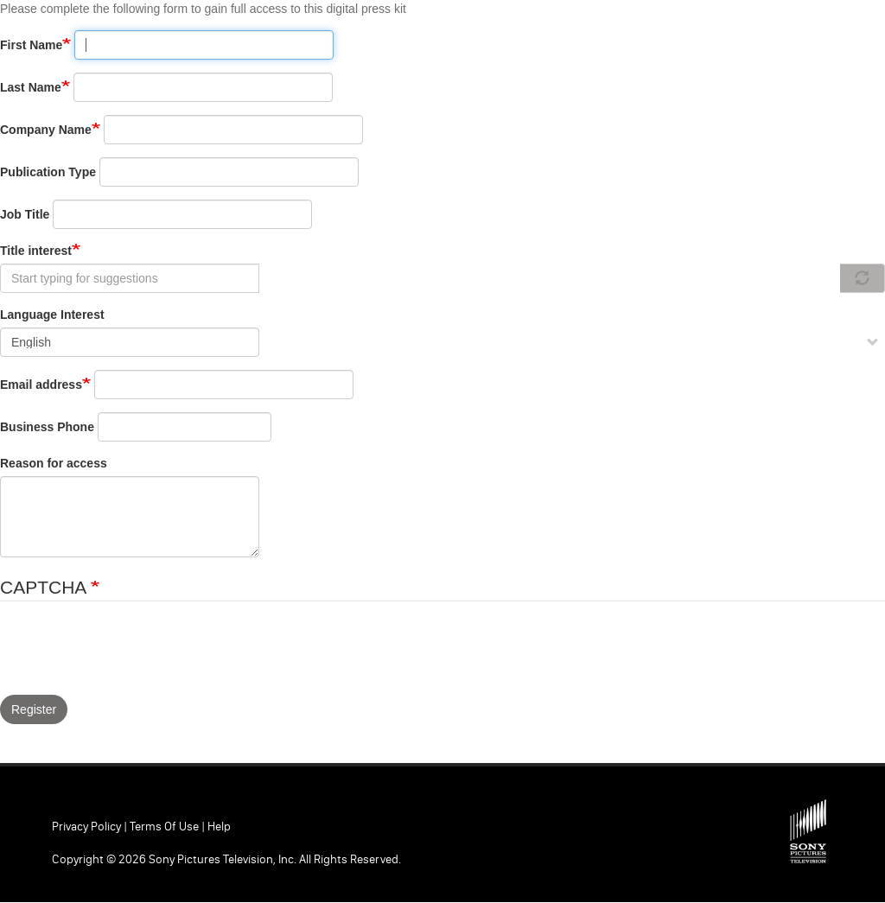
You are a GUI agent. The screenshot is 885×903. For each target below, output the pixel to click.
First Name (31, 45)
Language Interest (52, 314)
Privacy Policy (86, 826)
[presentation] (131, 652)
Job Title (24, 214)
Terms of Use (164, 826)
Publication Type (48, 172)
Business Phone (47, 427)
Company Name (46, 130)
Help (219, 826)
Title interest (36, 251)
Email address (41, 384)
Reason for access (53, 463)
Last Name (30, 87)
